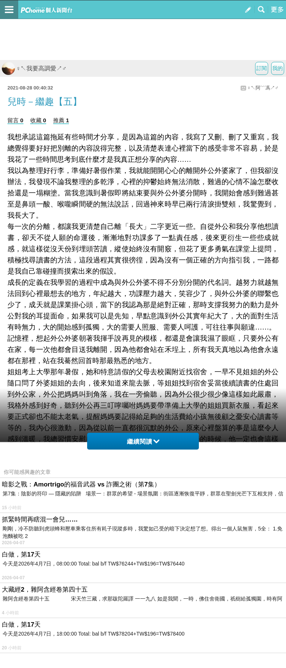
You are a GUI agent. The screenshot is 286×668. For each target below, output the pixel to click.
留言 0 (15, 120)
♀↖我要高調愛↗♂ (34, 68)
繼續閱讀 (143, 441)
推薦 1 (61, 120)
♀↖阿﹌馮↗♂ (263, 88)
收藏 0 (38, 120)
